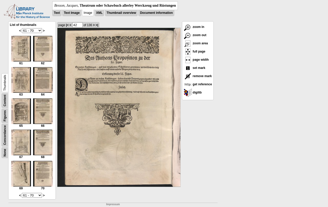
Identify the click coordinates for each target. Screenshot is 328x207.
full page (195, 51)
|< (67, 25)
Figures (5, 115)
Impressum (113, 204)
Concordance (5, 135)
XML (99, 13)
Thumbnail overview (121, 13)
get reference (198, 84)
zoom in (194, 27)
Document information (156, 13)
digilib (193, 92)
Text (57, 13)
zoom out (195, 35)
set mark (195, 68)
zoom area (196, 43)
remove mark (198, 76)
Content (5, 100)
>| (97, 25)
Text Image (72, 13)
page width (196, 59)
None (5, 153)
